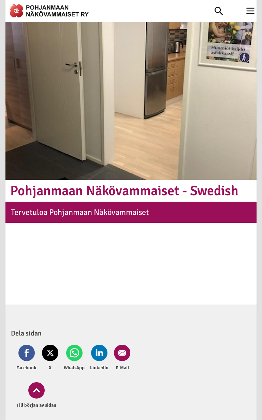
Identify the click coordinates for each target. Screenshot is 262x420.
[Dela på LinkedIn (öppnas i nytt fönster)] (99, 358)
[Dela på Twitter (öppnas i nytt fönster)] (50, 358)
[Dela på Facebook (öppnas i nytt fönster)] (27, 358)
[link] (110, 11)
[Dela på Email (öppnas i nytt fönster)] (120, 358)
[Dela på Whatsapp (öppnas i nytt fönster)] (74, 358)
